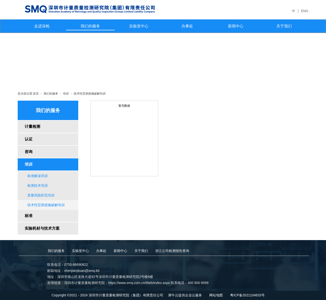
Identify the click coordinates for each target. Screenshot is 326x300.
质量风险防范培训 (40, 195)
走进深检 (42, 26)
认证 (28, 139)
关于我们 (284, 26)
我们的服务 (90, 26)
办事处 (187, 26)
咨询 (28, 152)
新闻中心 (235, 26)
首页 (36, 93)
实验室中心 (138, 26)
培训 (66, 93)
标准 (28, 216)
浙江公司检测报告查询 (172, 251)
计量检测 (32, 126)
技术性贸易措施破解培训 (90, 93)
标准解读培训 (37, 176)
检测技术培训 (37, 185)
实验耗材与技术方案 (42, 228)
